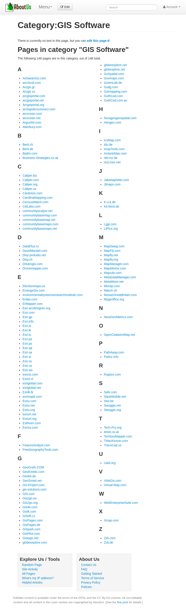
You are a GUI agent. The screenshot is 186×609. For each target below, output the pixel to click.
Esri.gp (27, 317)
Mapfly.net (111, 255)
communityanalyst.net (37, 211)
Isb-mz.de (110, 158)
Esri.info (28, 321)
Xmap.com (111, 520)
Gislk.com (29, 511)
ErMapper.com (32, 303)
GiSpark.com (31, 529)
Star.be (108, 401)
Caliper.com (30, 180)
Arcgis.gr (28, 87)
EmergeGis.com (33, 290)
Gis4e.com (29, 507)
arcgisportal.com (33, 96)
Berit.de (27, 149)
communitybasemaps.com (40, 224)
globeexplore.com (34, 542)
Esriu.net (28, 405)
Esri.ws (27, 370)
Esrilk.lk (27, 392)
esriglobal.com (32, 383)
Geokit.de (29, 476)
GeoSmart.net (32, 480)
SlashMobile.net (115, 396)
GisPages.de (31, 525)
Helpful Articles (32, 582)
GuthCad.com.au (115, 100)
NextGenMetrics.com (118, 317)
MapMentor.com (115, 268)
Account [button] (171, 7)
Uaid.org (109, 463)
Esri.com (28, 312)
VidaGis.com (112, 480)
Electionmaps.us (33, 286)
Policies (86, 587)
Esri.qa (27, 348)
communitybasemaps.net (39, 228)
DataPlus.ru (30, 246)
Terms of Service (92, 578)
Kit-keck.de (111, 206)
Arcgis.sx (28, 91)
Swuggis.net (112, 405)
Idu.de (108, 144)
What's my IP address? (38, 578)
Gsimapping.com (115, 91)
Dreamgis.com (32, 264)
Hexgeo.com (112, 122)
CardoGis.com (32, 193)
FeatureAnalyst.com (36, 445)
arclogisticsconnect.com (38, 109)
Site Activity (30, 569)
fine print (122, 602)
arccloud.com (31, 82)
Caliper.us (29, 189)
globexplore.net (114, 69)
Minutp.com (112, 286)
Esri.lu (26, 334)
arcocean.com (32, 113)
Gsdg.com (111, 87)
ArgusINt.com (31, 122)
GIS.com (28, 494)
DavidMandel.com (34, 250)
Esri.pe (27, 339)
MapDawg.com (114, 246)
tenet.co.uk (111, 432)
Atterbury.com (31, 127)
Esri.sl (26, 357)
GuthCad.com (113, 96)
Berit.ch (27, 144)
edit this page (97, 40)
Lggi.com (110, 224)
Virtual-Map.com (115, 485)
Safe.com (110, 392)
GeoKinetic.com (33, 471)
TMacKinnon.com (116, 441)
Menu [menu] (45, 6)
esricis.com (30, 374)
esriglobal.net (31, 387)
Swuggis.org (112, 410)
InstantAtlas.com (115, 153)
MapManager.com (116, 264)
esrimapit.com (32, 396)
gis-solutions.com (34, 489)
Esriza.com (30, 427)
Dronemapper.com (35, 268)
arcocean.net (31, 118)
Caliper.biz (29, 175)
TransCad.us (112, 445)
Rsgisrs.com (112, 374)
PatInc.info (111, 357)
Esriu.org (28, 410)
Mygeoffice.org (114, 299)
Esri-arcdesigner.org (36, 308)
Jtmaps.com (112, 184)
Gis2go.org (29, 502)
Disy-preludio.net (34, 255)
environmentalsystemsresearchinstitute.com (52, 295)
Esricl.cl (27, 379)
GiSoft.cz (28, 516)
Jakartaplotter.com (116, 180)
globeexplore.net (115, 65)
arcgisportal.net (33, 100)
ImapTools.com (114, 149)
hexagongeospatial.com (120, 118)
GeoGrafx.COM (33, 467)
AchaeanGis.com (34, 78)
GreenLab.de (113, 82)
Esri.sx (27, 361)
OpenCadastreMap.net (119, 334)
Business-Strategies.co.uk (40, 158)
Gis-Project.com (33, 485)
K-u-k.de (109, 202)
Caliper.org (29, 184)
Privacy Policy (90, 582)
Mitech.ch (110, 290)
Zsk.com (109, 538)
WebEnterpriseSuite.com (121, 502)
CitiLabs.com (31, 206)
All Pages (28, 573)
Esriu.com (29, 401)
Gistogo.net (30, 538)
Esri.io (26, 326)
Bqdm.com (29, 153)
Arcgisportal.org (33, 105)
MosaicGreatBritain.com (120, 295)
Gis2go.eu (29, 498)
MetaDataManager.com (120, 277)
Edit (65, 7)
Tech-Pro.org (112, 427)
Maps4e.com (112, 273)
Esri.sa (27, 352)
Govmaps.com (114, 78)
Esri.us (27, 365)
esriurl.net (29, 414)
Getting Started (91, 573)
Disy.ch (27, 259)
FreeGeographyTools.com (40, 449)
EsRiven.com (31, 423)
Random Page (32, 565)
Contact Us (88, 565)
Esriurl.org (29, 418)
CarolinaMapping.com (37, 197)
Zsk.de (108, 542)
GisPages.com (32, 520)
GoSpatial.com (114, 74)
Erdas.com (29, 299)
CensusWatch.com (35, 202)
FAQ (84, 569)
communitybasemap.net (38, 219)
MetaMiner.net (113, 281)
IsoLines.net (112, 162)
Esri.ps (27, 343)
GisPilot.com (31, 533)
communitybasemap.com (39, 215)
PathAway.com (114, 352)
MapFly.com (112, 250)
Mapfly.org (111, 259)
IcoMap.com (112, 140)
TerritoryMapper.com (118, 436)
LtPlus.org (111, 228)
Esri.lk (26, 330)
